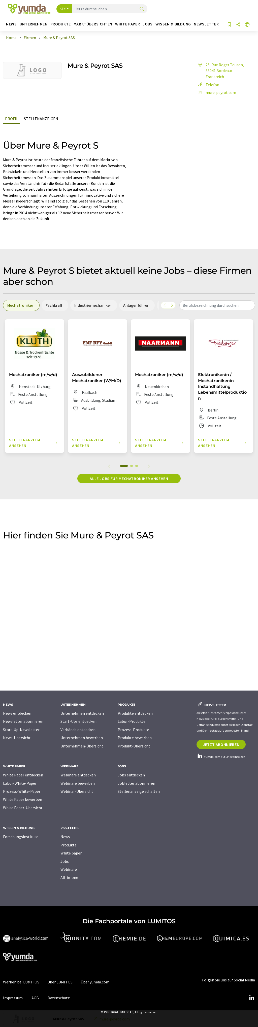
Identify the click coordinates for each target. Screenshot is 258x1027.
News (65, 836)
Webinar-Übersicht (76, 791)
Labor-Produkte (131, 721)
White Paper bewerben (22, 799)
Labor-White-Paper (20, 783)
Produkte (68, 844)
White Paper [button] (127, 24)
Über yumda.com (95, 981)
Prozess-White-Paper (21, 791)
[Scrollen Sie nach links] (164, 305)
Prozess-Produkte (133, 729)
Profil (11, 118)
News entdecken (17, 713)
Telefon (208, 84)
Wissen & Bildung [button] (173, 24)
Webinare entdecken (78, 774)
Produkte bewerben (135, 737)
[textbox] (217, 305)
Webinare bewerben (77, 783)
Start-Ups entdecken (78, 721)
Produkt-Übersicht (134, 745)
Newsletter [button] (206, 24)
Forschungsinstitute (20, 836)
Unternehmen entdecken (82, 713)
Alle (63, 9)
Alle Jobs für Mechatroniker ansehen (129, 478)
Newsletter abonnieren (23, 721)
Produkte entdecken (135, 713)
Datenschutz (59, 997)
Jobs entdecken (131, 774)
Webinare (68, 869)
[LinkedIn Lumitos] (251, 997)
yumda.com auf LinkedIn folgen (221, 757)
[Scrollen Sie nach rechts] (172, 305)
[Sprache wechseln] (247, 25)
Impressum (13, 997)
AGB (35, 997)
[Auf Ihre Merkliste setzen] (229, 25)
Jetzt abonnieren (221, 744)
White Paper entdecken (23, 774)
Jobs (64, 861)
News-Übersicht (17, 737)
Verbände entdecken (77, 729)
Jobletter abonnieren (136, 783)
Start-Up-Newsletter (21, 729)
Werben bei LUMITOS (21, 981)
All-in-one (69, 877)
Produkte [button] (60, 24)
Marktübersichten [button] (93, 24)
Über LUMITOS (60, 981)
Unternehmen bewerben (81, 737)
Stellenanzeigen (41, 118)
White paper (71, 852)
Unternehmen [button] (34, 24)
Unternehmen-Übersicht (81, 745)
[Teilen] (238, 25)
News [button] (11, 24)
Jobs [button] (148, 24)
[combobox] (217, 305)
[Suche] (141, 9)
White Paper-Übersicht (23, 807)
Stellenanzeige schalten (139, 791)
